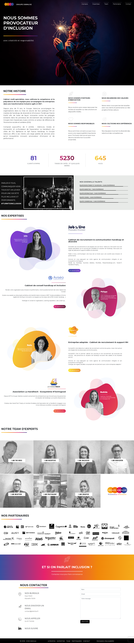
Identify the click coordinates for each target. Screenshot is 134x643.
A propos (85, 4)
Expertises (96, 4)
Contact (128, 4)
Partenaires (117, 4)
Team (106, 4)
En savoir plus (74, 270)
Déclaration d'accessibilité (105, 640)
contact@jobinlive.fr (31, 610)
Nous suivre (31, 627)
